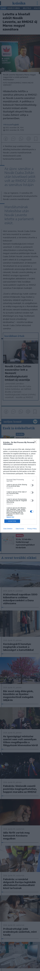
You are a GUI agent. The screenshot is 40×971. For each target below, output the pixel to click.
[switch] (31, 485)
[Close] (36, 443)
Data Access (20, 528)
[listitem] (20, 480)
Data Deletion (7, 528)
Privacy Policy (32, 528)
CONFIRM (12, 521)
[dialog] (20, 485)
